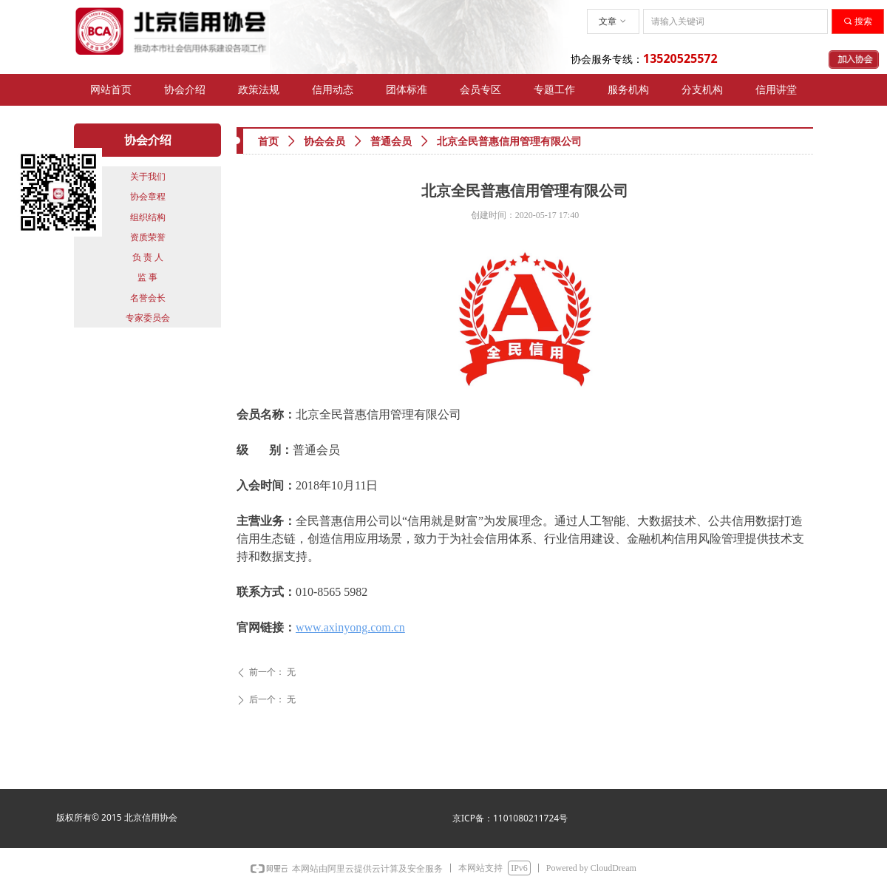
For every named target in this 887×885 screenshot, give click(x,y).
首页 (268, 141)
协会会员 (324, 141)
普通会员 (391, 141)
